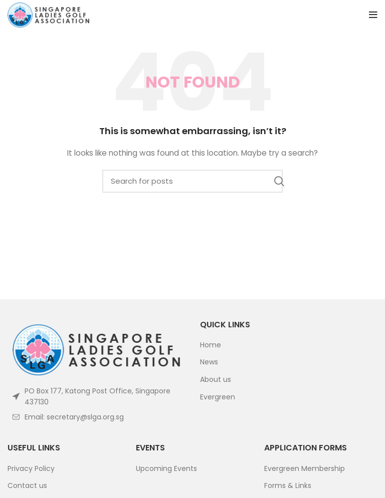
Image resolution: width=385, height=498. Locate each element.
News (209, 362)
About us (215, 379)
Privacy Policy (31, 468)
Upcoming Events (166, 468)
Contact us (27, 485)
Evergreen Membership (304, 468)
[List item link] (96, 416)
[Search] (192, 181)
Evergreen (217, 397)
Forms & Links (287, 485)
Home (210, 345)
